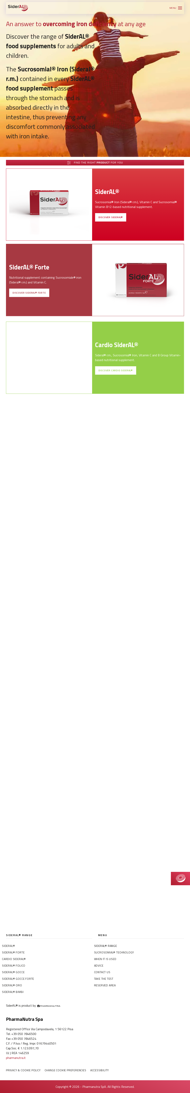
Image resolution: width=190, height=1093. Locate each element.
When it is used (105, 959)
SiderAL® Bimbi (13, 992)
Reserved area (105, 985)
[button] (175, 8)
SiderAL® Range (105, 946)
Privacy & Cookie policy (23, 1070)
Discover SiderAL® (110, 222)
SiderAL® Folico (13, 965)
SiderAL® (8, 946)
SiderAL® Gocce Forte (18, 979)
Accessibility (99, 1070)
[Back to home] (18, 8)
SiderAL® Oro (12, 985)
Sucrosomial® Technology (114, 952)
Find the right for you (95, 163)
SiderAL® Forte (13, 952)
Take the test (104, 979)
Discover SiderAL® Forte (29, 302)
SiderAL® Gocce (13, 972)
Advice (98, 965)
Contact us (102, 972)
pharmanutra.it (16, 1057)
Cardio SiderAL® (14, 959)
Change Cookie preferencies (65, 1070)
